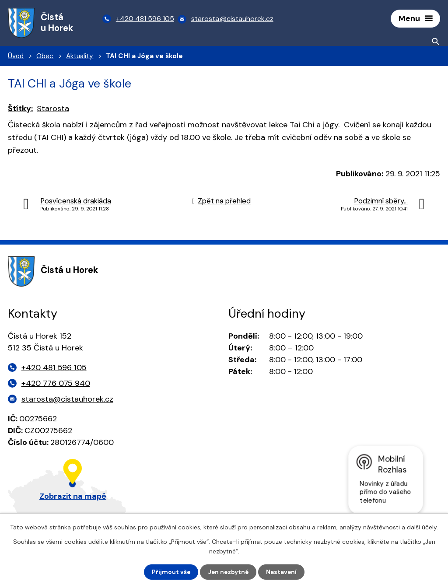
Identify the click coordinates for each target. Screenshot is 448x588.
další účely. (422, 527)
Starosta (53, 110)
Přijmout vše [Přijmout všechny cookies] (169, 572)
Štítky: (20, 110)
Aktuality (79, 57)
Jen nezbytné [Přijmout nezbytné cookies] (228, 572)
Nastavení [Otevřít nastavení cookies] (282, 572)
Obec (44, 57)
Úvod (16, 57)
